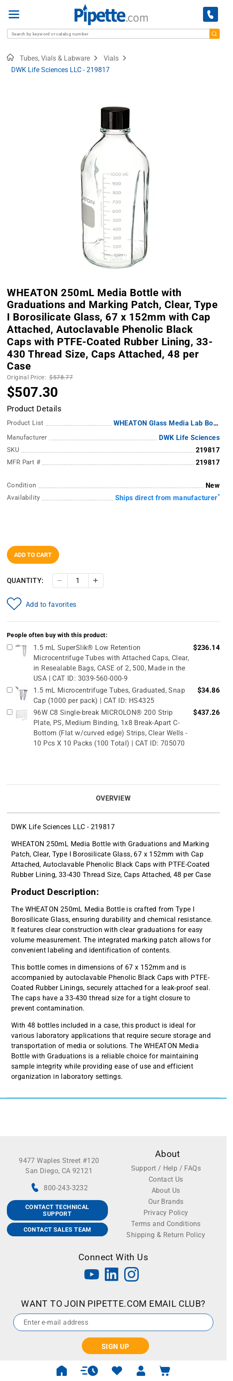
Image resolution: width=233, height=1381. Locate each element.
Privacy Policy (165, 1213)
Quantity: (25, 581)
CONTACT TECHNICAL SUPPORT (57, 1210)
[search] (214, 34)
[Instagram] (131, 1275)
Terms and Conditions (166, 1224)
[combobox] (113, 34)
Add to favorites (41, 603)
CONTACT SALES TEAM (57, 1229)
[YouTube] (91, 1275)
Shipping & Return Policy (165, 1235)
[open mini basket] (165, 1371)
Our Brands (166, 1201)
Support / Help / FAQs (166, 1168)
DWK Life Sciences (189, 438)
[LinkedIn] (112, 1275)
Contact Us (166, 1179)
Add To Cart (33, 554)
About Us (166, 1190)
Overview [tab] (113, 798)
